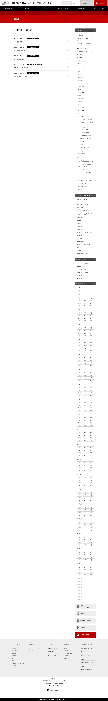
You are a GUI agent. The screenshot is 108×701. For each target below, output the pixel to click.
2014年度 (79, 459)
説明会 (80, 74)
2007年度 (79, 563)
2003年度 (79, 590)
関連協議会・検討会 (63, 8)
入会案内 (14, 665)
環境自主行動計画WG (86, 135)
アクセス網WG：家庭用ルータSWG (85, 44)
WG (78, 157)
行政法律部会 (81, 153)
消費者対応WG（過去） (83, 253)
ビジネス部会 (80, 278)
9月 (91, 300)
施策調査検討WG (85, 132)
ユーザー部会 (80, 275)
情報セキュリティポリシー (70, 658)
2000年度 (79, 599)
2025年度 (79, 294)
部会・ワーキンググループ (35, 648)
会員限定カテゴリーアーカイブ (86, 195)
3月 (91, 305)
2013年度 (79, 474)
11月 (85, 303)
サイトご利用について (86, 669)
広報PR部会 (81, 116)
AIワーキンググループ (82, 48)
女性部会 (80, 151)
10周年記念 (81, 89)
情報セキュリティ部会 (85, 138)
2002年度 (79, 593)
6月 (91, 298)
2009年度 (79, 534)
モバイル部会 (81, 142)
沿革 (13, 658)
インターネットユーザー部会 (85, 119)
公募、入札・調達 (68, 653)
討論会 (80, 71)
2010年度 (79, 519)
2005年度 (79, 584)
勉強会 (80, 80)
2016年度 (79, 429)
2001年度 (79, 596)
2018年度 (79, 399)
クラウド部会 (81, 127)
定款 (13, 660)
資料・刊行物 (32, 653)
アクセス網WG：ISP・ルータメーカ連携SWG (85, 34)
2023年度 (79, 324)
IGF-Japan (79, 54)
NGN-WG (80, 175)
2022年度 (79, 339)
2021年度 (79, 354)
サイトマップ (84, 666)
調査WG (80, 189)
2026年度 (79, 287)
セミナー (80, 69)
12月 (91, 303)
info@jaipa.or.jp (55, 685)
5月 (85, 298)
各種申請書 (66, 650)
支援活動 (66, 655)
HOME (13, 13)
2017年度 (79, 414)
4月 (79, 290)
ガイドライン (84, 659)
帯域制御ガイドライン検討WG (85, 181)
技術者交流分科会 (84, 147)
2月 (85, 305)
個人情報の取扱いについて (88, 662)
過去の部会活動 (82, 259)
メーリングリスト (85, 655)
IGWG (79, 178)
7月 (79, 300)
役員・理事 (14, 650)
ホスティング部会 (84, 129)
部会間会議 (79, 223)
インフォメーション (99, 8)
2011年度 (79, 504)
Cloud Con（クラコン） (84, 66)
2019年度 (79, 384)
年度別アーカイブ (82, 283)
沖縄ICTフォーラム (83, 83)
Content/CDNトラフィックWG (85, 51)
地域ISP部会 (81, 144)
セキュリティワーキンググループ (85, 39)
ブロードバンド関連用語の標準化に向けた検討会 (86, 165)
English (75, 3)
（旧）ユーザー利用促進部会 (86, 123)
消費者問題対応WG (83, 169)
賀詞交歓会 (81, 86)
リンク (82, 651)
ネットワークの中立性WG (84, 172)
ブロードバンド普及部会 (83, 263)
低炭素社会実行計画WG (83, 210)
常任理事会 (81, 107)
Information (79, 57)
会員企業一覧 (81, 8)
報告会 (80, 77)
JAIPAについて (9, 8)
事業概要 (14, 655)
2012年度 (79, 489)
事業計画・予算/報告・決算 (18, 663)
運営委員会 (81, 110)
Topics (17, 13)
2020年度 (79, 369)
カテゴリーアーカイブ (83, 30)
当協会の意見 (45, 8)
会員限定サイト (68, 644)
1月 (79, 305)
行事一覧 (31, 650)
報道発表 (79, 95)
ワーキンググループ (82, 250)
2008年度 (79, 548)
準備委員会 (81, 92)
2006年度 (79, 581)
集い (79, 63)
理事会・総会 (80, 217)
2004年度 (79, 587)
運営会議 (79, 247)
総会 (79, 104)
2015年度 (79, 444)
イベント (79, 60)
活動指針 (14, 653)
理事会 (80, 101)
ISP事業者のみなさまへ (87, 644)
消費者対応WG (82, 183)
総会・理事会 (80, 98)
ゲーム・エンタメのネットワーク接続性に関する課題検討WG (86, 160)
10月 (79, 303)
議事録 (65, 648)
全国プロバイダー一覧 (86, 648)
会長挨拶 (14, 648)
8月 (85, 300)
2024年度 (79, 309)
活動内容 (27, 8)
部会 (78, 113)
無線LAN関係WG (82, 186)
